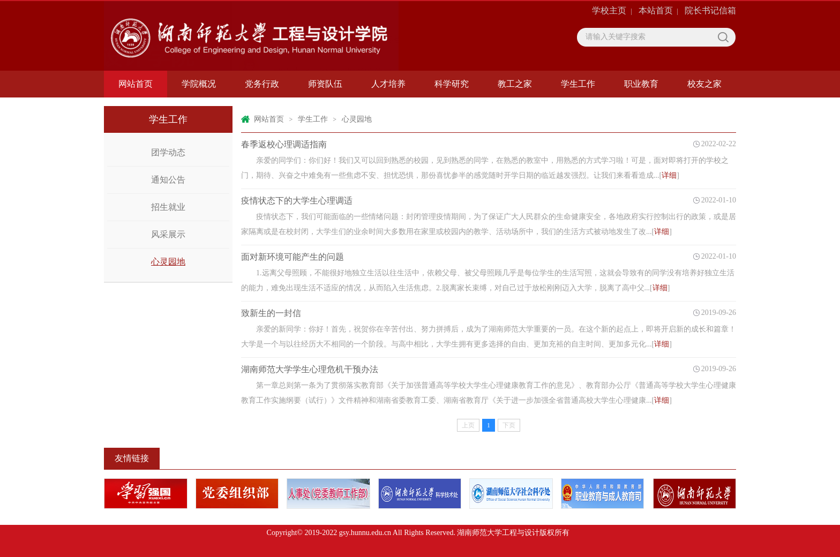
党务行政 (262, 83)
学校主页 (609, 10)
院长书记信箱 (710, 10)
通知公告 (168, 179)
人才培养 (388, 83)
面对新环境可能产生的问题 (292, 256)
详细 (669, 175)
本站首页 (656, 10)
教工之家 (515, 83)
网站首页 (135, 83)
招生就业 (168, 207)
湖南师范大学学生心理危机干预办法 (309, 369)
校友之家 (704, 83)
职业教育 (641, 83)
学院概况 (199, 83)
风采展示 (168, 234)
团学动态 (168, 152)
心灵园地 (168, 261)
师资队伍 (325, 83)
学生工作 (578, 83)
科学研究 (451, 83)
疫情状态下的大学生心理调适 (296, 200)
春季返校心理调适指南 (284, 144)
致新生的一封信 (271, 313)
